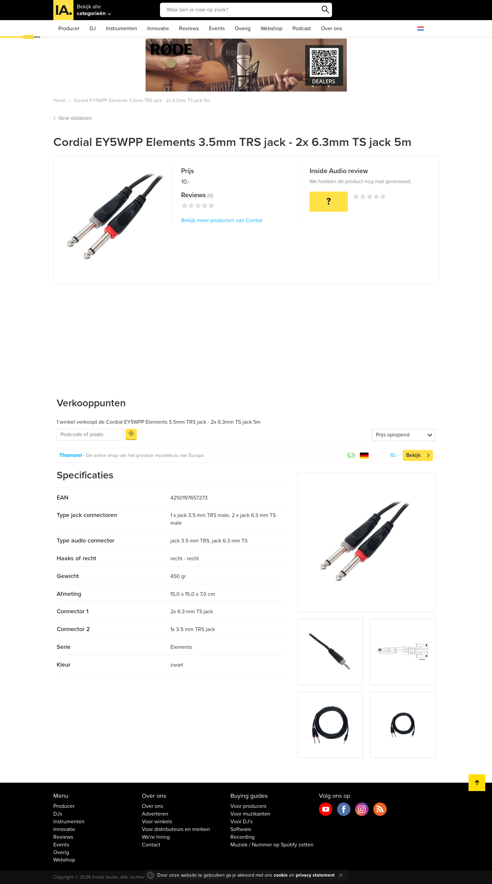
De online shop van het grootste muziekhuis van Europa (144, 455)
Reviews (189, 28)
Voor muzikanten (250, 814)
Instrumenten (121, 28)
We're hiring (156, 837)
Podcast (301, 28)
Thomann (70, 455)
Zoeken (325, 10)
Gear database (75, 118)
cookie (281, 875)
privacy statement (315, 875)
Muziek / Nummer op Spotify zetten (272, 844)
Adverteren (155, 814)
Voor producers (248, 806)
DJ (93, 28)
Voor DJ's (241, 821)
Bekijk (413, 455)
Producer (68, 28)
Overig (243, 28)
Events (217, 28)
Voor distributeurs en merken (176, 829)
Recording (242, 837)
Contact (151, 844)
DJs (57, 814)
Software (240, 829)
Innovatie (158, 28)
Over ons (331, 28)
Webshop (271, 28)
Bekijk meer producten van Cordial (221, 220)
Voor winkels (157, 821)
